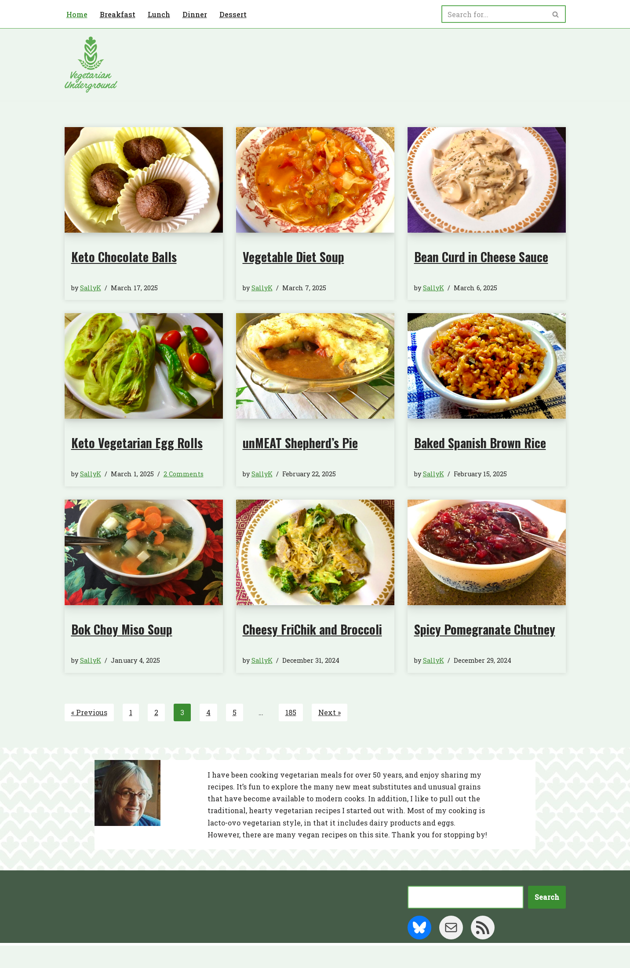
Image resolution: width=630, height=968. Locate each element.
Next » (329, 712)
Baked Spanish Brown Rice (480, 443)
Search (547, 897)
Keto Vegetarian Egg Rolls (137, 443)
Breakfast (117, 14)
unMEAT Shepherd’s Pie (300, 443)
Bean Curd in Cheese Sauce (481, 257)
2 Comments (184, 474)
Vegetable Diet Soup (293, 257)
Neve (74, 956)
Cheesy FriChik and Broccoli (312, 629)
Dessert (233, 14)
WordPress (150, 956)
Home (76, 14)
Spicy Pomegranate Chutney (484, 629)
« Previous (89, 712)
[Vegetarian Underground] (91, 65)
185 (290, 712)
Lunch (159, 14)
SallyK (90, 288)
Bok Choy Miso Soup (121, 629)
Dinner (194, 14)
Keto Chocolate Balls (124, 257)
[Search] (493, 14)
